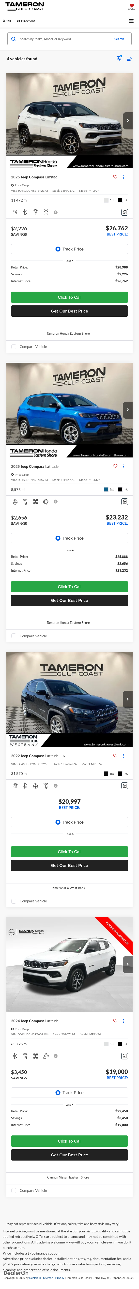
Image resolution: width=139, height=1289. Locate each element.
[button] (7, 21)
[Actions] (123, 177)
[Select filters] (119, 59)
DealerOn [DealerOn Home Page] (35, 1277)
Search (119, 39)
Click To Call (69, 297)
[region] (69, 276)
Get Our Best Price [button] (69, 311)
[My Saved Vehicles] (131, 7)
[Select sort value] (128, 59)
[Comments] (124, 212)
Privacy (59, 1277)
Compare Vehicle (33, 346)
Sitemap (48, 1277)
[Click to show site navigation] (131, 21)
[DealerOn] (16, 1272)
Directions (26, 21)
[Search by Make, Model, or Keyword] (64, 39)
